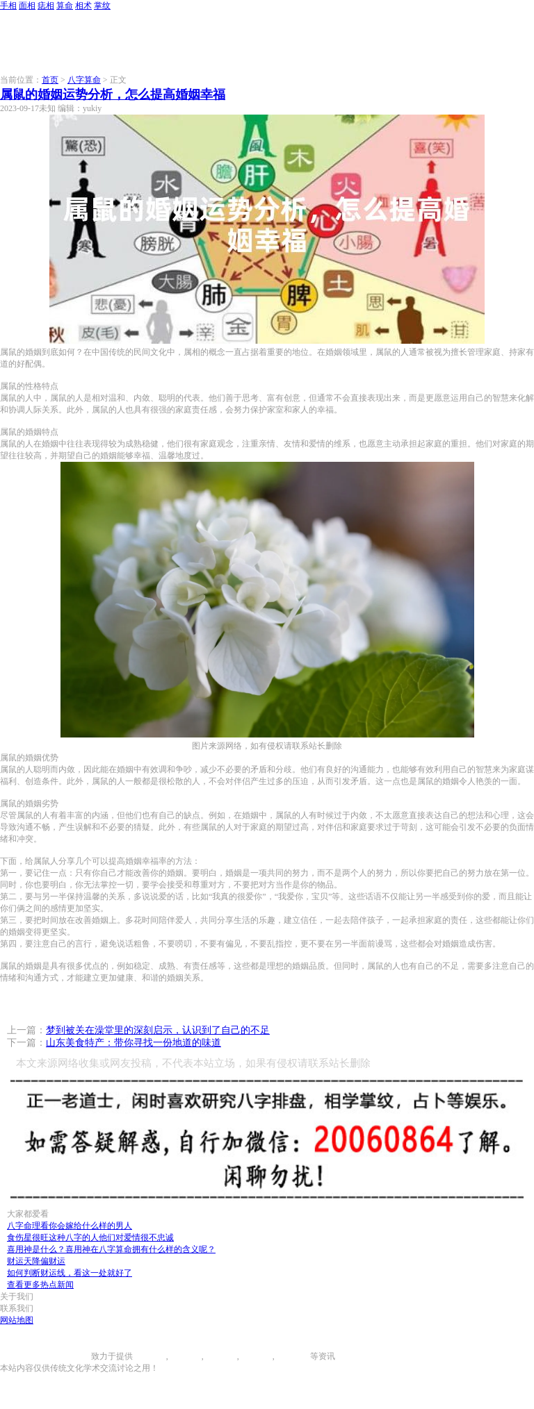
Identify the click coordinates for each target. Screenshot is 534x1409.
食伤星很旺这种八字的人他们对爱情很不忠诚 (90, 1237)
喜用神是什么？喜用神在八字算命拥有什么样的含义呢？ (111, 1249)
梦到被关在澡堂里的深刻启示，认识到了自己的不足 (158, 1030)
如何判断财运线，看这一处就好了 (69, 1273)
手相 (8, 5)
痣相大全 (220, 1356)
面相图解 (185, 1356)
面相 (27, 5)
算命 (64, 5)
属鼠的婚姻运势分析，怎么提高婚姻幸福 (112, 94)
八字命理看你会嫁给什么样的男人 (69, 1226)
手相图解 (149, 1356)
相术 (83, 5)
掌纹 (102, 5)
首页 (50, 80)
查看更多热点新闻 (40, 1285)
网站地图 (16, 1320)
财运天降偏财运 (36, 1261)
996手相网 (72, 1356)
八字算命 (84, 80)
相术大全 (293, 1356)
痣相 (46, 5)
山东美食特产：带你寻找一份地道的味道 (133, 1042)
